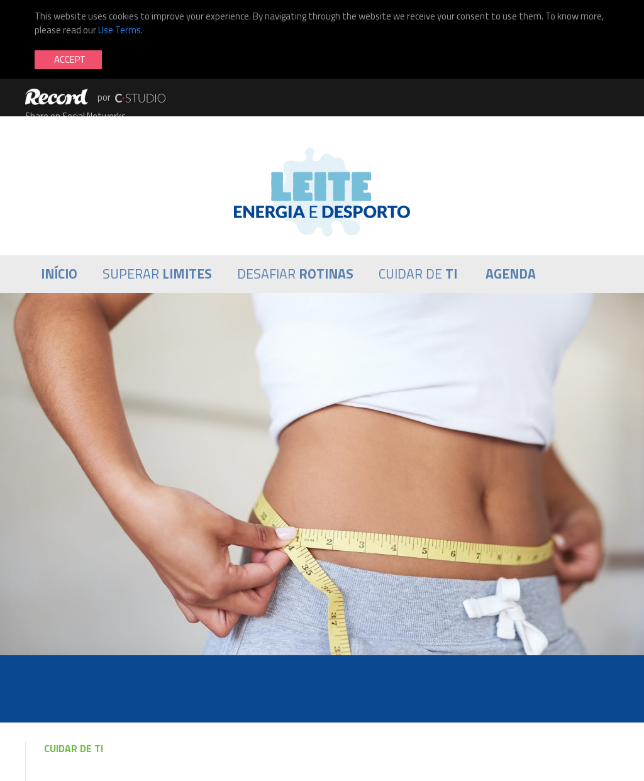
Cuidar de (418, 273)
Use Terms (119, 30)
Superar (157, 273)
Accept (70, 59)
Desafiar (295, 273)
